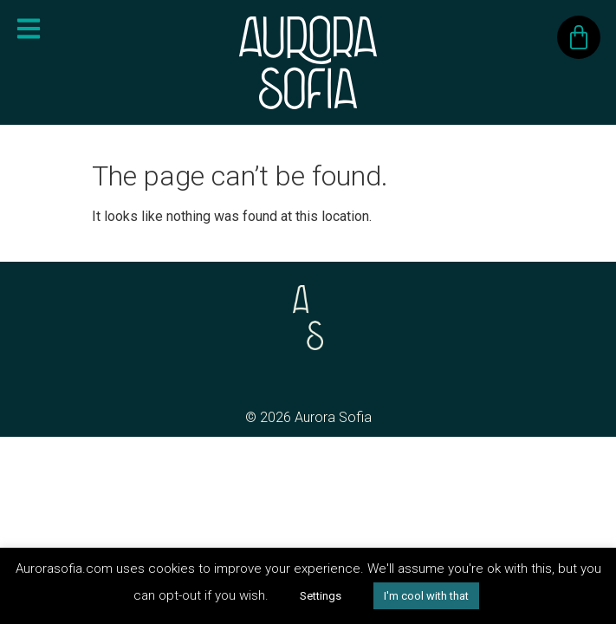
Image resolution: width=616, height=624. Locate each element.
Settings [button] (320, 595)
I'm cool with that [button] (426, 595)
